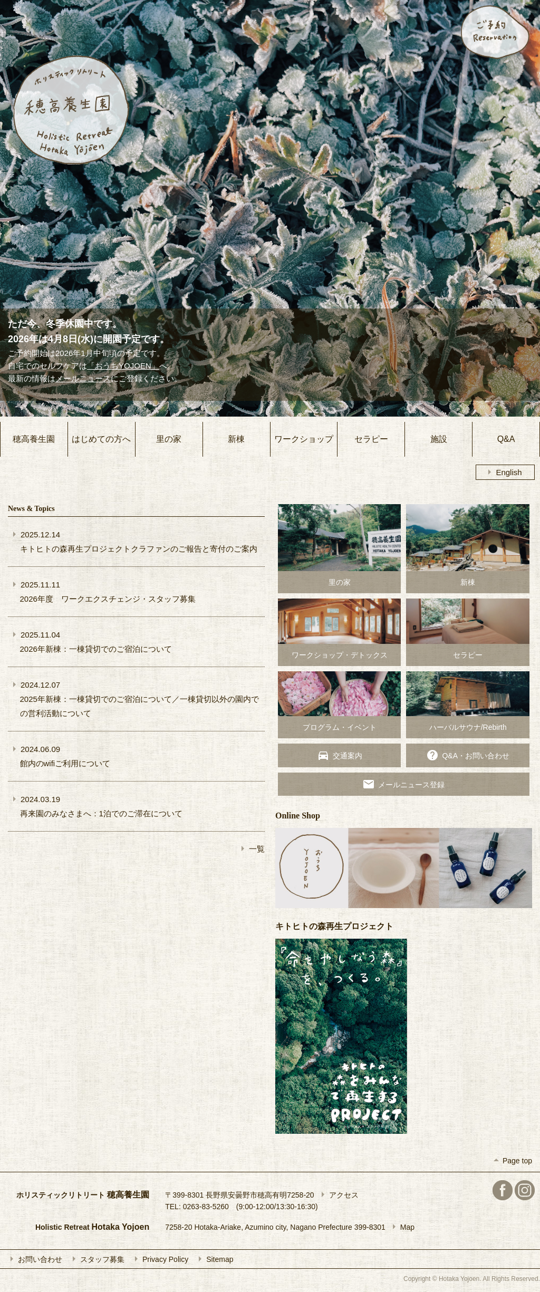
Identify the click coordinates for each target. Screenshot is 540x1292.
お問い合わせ (33, 1259)
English (502, 472)
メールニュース (83, 378)
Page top (511, 1160)
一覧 (250, 848)
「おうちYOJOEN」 (123, 365)
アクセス (337, 1195)
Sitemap (213, 1259)
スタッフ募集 (96, 1259)
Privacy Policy (159, 1259)
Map (401, 1227)
